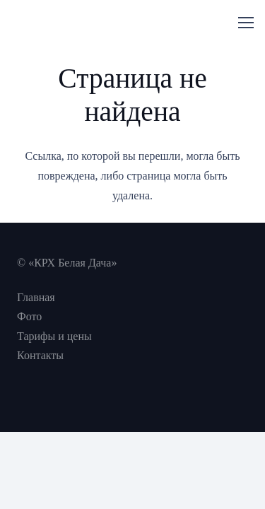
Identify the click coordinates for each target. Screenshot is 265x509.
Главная (36, 297)
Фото (29, 316)
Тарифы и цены (54, 336)
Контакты (40, 355)
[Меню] (246, 22)
